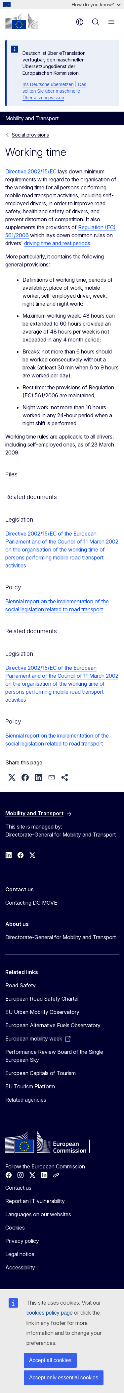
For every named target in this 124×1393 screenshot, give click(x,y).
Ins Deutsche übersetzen (48, 84)
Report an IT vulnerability (35, 1201)
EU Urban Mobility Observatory (42, 1012)
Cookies (15, 1227)
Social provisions (30, 135)
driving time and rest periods (57, 243)
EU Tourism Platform (30, 1086)
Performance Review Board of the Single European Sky (54, 1055)
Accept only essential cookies (63, 1377)
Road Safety (20, 985)
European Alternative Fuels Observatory (53, 1025)
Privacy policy (22, 1241)
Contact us (18, 1187)
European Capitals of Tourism (40, 1073)
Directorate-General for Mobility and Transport (60, 937)
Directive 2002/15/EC (31, 171)
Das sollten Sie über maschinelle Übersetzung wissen (54, 91)
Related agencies (25, 1099)
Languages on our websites (38, 1214)
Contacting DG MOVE (31, 902)
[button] (12, 777)
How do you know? (96, 4)
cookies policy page (49, 1313)
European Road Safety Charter (42, 998)
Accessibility (20, 1267)
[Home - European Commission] (21, 21)
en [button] (80, 22)
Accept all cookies (50, 1360)
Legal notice (19, 1254)
